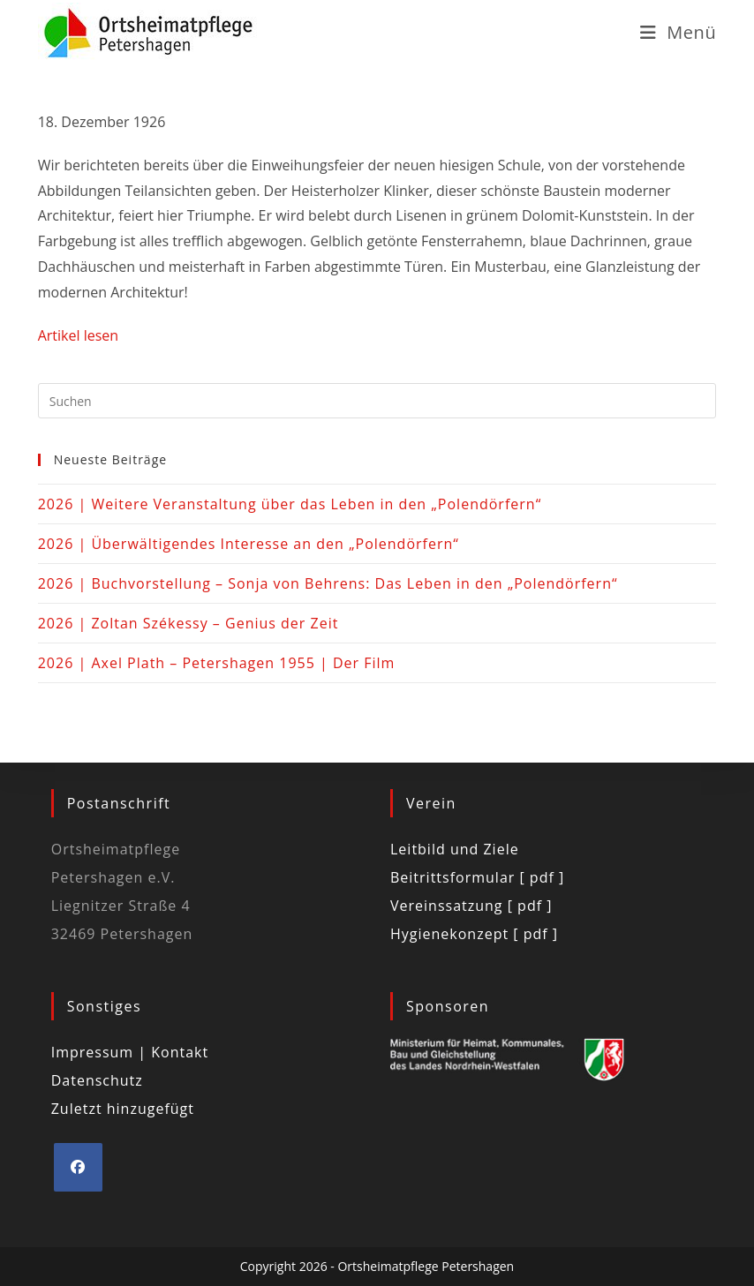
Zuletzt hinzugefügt (122, 1108)
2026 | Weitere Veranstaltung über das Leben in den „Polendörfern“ (290, 504)
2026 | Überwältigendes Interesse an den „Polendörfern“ (248, 543)
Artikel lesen (78, 335)
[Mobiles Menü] (678, 32)
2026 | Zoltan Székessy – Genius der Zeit (188, 623)
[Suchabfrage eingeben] (377, 400)
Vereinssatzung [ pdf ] (471, 905)
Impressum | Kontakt (130, 1052)
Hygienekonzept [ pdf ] (474, 934)
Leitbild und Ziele (454, 849)
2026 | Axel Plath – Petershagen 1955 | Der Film (217, 663)
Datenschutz (97, 1080)
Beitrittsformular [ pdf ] (477, 877)
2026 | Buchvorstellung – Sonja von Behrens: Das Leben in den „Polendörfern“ (328, 583)
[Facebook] (78, 1167)
